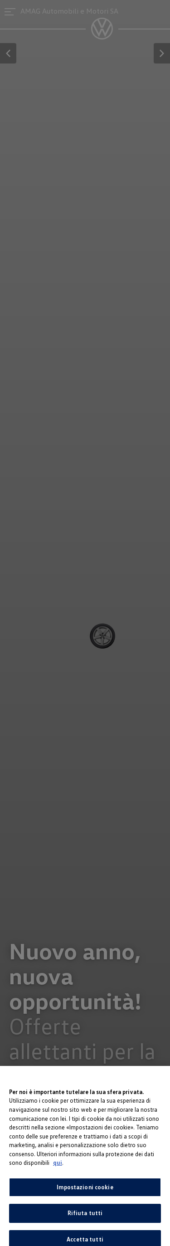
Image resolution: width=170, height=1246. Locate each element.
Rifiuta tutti (85, 1217)
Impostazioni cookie (85, 1190)
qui (57, 1166)
